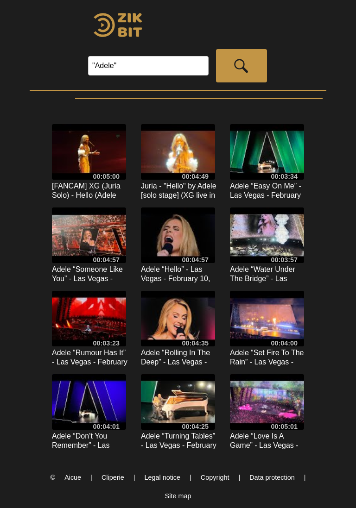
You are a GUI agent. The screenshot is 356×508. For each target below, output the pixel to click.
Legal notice (162, 477)
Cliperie (113, 477)
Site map (178, 496)
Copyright (215, 477)
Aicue (72, 477)
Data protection (272, 477)
